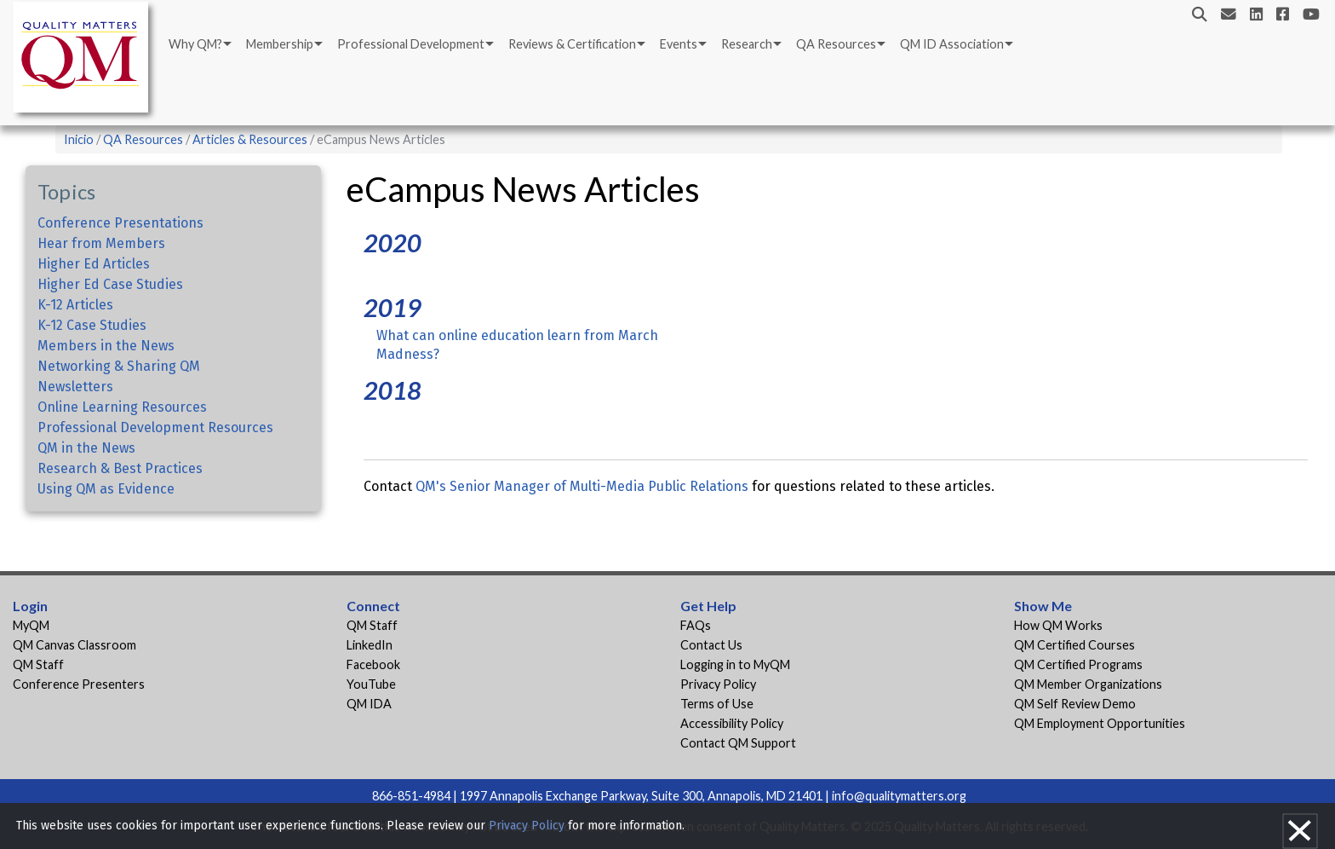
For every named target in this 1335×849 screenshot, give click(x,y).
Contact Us (711, 645)
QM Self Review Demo (1075, 703)
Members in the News (106, 346)
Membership (279, 44)
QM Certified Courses (1074, 645)
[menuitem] (199, 44)
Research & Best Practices (120, 468)
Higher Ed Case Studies (110, 284)
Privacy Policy (718, 684)
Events (678, 44)
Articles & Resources (251, 139)
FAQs (695, 625)
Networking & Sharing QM (118, 366)
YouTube (371, 684)
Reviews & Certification (572, 44)
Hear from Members (101, 243)
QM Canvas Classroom (74, 645)
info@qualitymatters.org (899, 795)
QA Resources (836, 44)
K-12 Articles (75, 305)
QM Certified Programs (1078, 664)
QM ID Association (952, 44)
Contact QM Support (738, 743)
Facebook (373, 664)
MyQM (31, 625)
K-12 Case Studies (91, 325)
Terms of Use (716, 703)
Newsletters (75, 386)
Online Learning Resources (122, 407)
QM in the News (86, 448)
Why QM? (195, 44)
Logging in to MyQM (735, 664)
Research (746, 44)
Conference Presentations (120, 223)
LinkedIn (369, 645)
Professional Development (410, 44)
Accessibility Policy (731, 723)
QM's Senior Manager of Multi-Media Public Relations (581, 486)
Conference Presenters (79, 684)
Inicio (79, 139)
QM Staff (38, 664)
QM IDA (369, 703)
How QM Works (1058, 625)
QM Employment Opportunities (1099, 723)
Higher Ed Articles (93, 264)
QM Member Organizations (1088, 684)
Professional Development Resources (155, 427)
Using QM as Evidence (106, 489)
